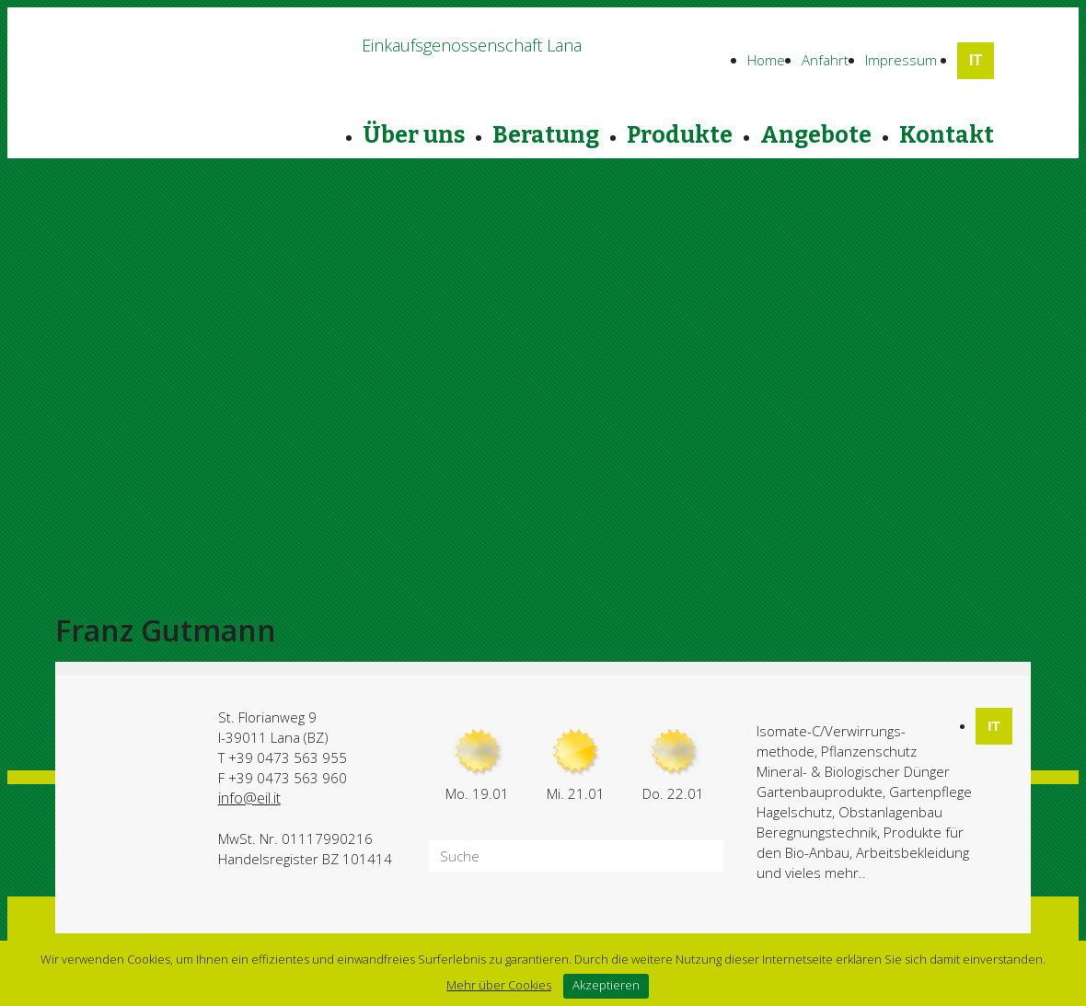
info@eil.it (249, 798)
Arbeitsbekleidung (912, 852)
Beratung (545, 135)
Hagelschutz (794, 812)
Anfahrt (825, 60)
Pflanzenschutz (869, 751)
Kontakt (946, 135)
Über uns (414, 135)
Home (766, 60)
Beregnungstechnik (817, 832)
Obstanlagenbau (890, 812)
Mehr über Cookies (498, 985)
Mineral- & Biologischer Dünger (853, 771)
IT (975, 60)
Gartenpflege (930, 791)
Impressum (901, 60)
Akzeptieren (606, 985)
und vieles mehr (808, 872)
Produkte (680, 135)
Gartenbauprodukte (820, 791)
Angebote (816, 135)
